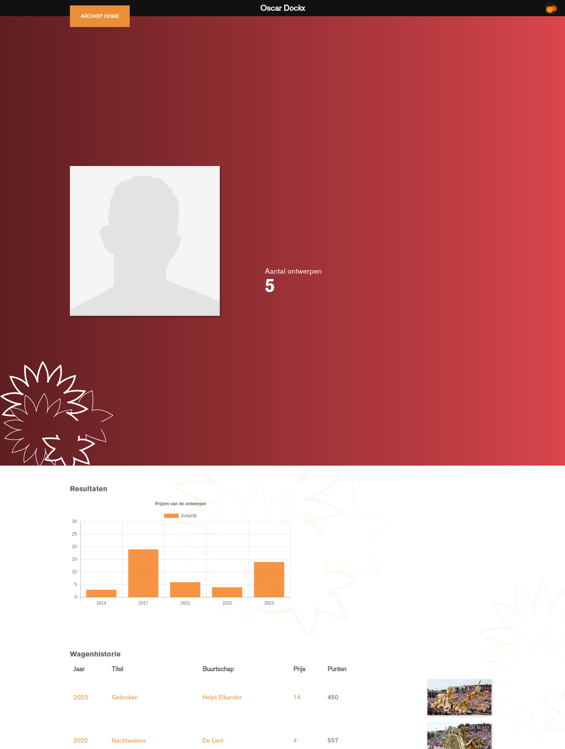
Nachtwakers (129, 740)
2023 (81, 697)
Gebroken (125, 697)
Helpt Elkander (222, 697)
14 (297, 697)
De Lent (213, 740)
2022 (81, 740)
